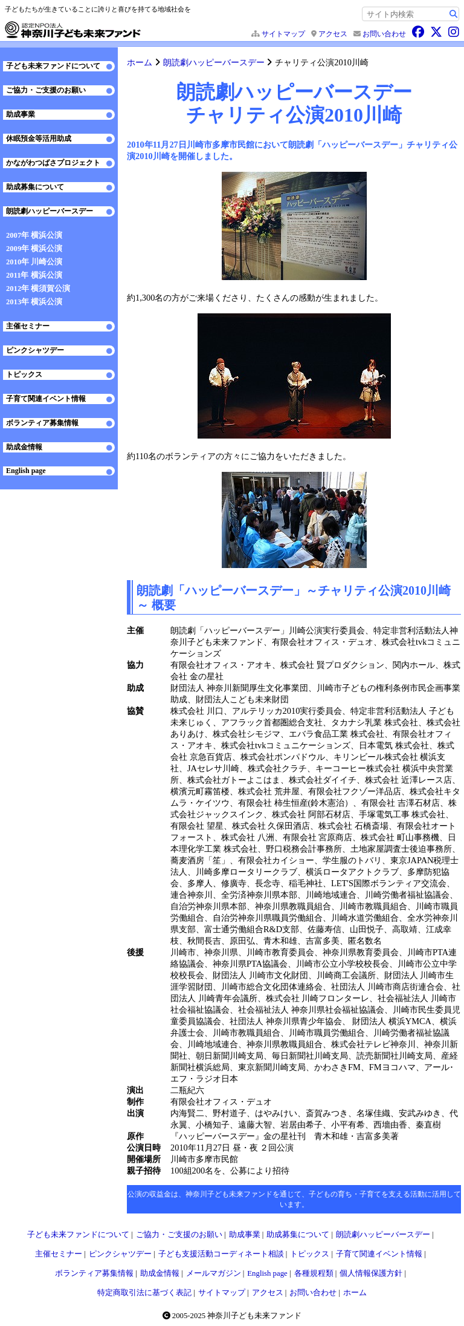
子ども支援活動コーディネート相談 (221, 1254)
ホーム (139, 62)
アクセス (332, 34)
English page (26, 470)
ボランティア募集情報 (42, 423)
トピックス (24, 374)
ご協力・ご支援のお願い (46, 90)
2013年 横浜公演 (34, 302)
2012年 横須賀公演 (38, 288)
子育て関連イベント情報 (46, 398)
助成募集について (35, 187)
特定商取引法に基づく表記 (144, 1292)
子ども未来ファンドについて (53, 66)
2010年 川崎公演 (34, 262)
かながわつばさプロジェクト (53, 162)
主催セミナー (28, 326)
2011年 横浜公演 (34, 275)
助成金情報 (24, 447)
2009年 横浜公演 (34, 248)
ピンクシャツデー (35, 350)
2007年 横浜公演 (34, 235)
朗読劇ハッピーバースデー (214, 62)
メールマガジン (213, 1273)
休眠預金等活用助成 (38, 138)
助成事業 (20, 114)
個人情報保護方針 (371, 1273)
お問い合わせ (384, 34)
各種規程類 (314, 1273)
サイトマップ (283, 34)
